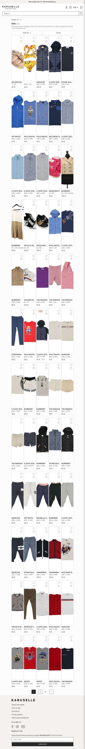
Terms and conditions (20, 718)
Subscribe (42, 744)
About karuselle (18, 705)
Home (13, 20)
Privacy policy (17, 714)
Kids (20, 20)
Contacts (15, 711)
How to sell (16, 708)
